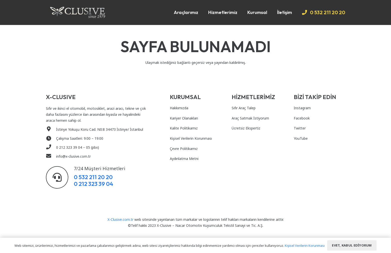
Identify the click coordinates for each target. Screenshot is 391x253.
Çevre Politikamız (184, 148)
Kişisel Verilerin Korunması (191, 138)
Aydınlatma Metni (184, 158)
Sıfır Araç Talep (244, 108)
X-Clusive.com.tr (120, 219)
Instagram (302, 108)
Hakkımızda (179, 108)
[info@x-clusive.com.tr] (51, 156)
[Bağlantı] (77, 12)
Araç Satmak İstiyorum (250, 118)
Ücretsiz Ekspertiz (246, 128)
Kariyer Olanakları (184, 118)
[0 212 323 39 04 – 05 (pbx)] (51, 147)
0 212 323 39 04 (93, 183)
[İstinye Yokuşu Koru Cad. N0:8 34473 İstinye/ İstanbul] (51, 129)
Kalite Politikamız (184, 128)
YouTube (301, 138)
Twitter (300, 128)
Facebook (302, 118)
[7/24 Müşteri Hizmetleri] (60, 177)
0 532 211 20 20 (93, 177)
